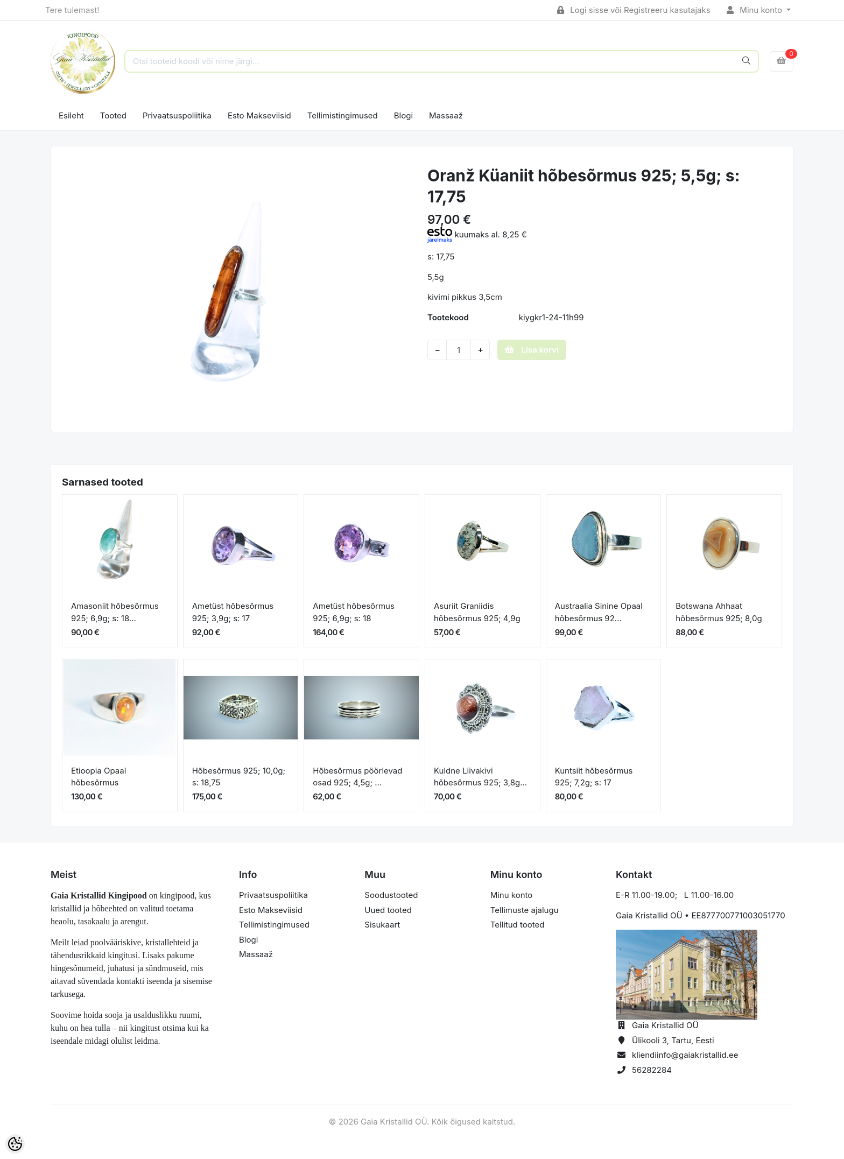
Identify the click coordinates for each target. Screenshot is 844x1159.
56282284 (652, 1070)
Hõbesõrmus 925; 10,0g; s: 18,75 (238, 776)
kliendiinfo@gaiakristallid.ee (685, 1055)
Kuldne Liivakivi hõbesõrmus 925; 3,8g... (480, 776)
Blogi (403, 115)
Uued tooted (388, 910)
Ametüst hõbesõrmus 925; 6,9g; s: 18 (354, 612)
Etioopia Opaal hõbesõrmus (98, 776)
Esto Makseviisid (259, 115)
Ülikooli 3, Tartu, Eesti (673, 1040)
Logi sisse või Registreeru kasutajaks (634, 10)
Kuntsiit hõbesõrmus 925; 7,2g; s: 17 (594, 776)
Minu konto (756, 10)
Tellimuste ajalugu (524, 910)
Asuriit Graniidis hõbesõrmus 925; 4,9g (477, 612)
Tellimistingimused (342, 115)
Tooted (113, 115)
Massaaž (446, 115)
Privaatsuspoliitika (177, 115)
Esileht (71, 115)
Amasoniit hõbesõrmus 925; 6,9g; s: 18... (115, 612)
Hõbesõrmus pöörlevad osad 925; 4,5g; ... (357, 776)
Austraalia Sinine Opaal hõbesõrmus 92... (599, 612)
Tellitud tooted (517, 924)
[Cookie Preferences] (15, 1144)
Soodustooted (391, 895)
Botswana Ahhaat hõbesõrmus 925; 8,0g (719, 612)
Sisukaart (382, 924)
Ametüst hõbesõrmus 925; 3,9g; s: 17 (233, 612)
